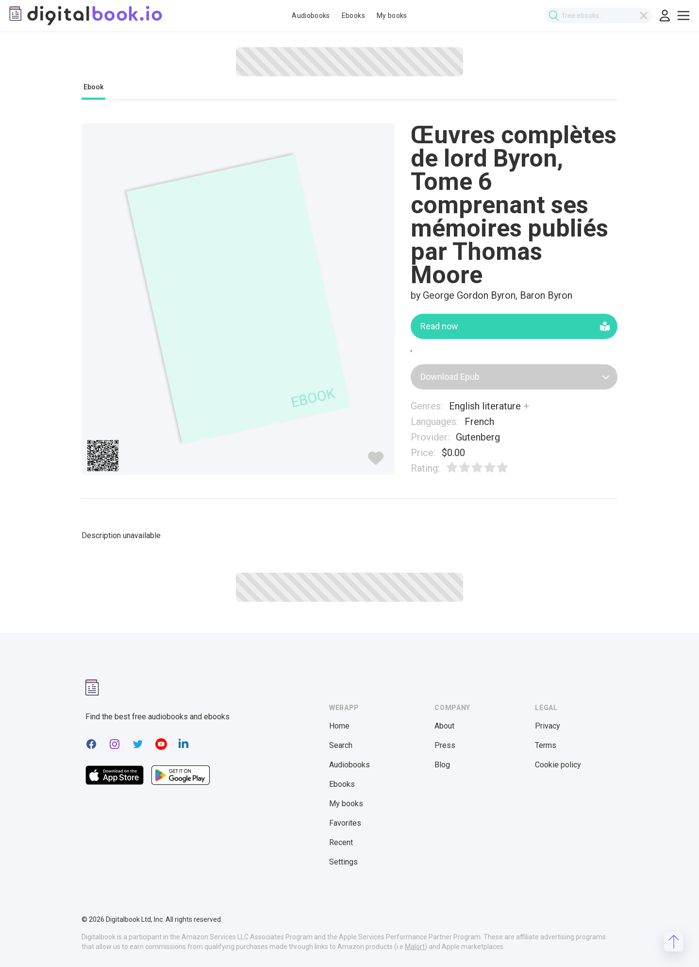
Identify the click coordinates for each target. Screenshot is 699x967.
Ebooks (353, 15)
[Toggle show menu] (683, 15)
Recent (341, 842)
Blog (442, 764)
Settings (343, 861)
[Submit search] (554, 16)
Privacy (547, 725)
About (444, 725)
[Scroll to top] (673, 941)
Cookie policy (558, 764)
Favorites (345, 823)
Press (444, 745)
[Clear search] (643, 15)
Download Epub (515, 377)
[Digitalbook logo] (85, 15)
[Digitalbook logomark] (92, 687)
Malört (415, 946)
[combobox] (598, 15)
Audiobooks (311, 15)
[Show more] (526, 406)
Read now (515, 326)
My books (392, 15)
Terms (545, 745)
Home (339, 725)
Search (340, 745)
